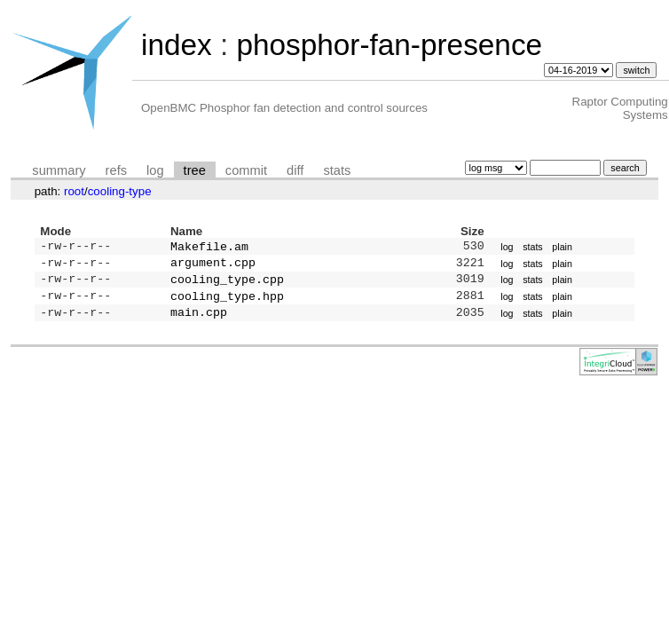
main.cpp (198, 320)
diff (295, 170)
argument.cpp (213, 265)
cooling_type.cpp (227, 284)
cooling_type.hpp (227, 303)
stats (336, 170)
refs (116, 170)
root (74, 191)
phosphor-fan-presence (389, 44)
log (155, 170)
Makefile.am (209, 248)
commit (246, 170)
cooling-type (120, 191)
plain (562, 247)
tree (195, 170)
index (176, 44)
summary (58, 170)
